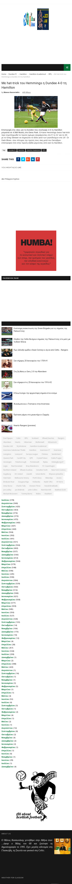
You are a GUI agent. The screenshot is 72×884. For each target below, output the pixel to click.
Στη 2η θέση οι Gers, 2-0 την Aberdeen (30, 372)
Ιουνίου (5, 535)
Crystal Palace (42, 458)
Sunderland (56, 454)
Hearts (17, 442)
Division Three (35, 486)
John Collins (32, 490)
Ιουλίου (5, 500)
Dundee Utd (8, 446)
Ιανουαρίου (7, 519)
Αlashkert (48, 494)
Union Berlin (40, 474)
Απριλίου (6, 529)
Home (3, 74)
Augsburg (7, 474)
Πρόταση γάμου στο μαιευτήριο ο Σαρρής (31, 415)
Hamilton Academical (37, 74)
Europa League (32, 454)
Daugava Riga (23, 482)
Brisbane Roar (8, 482)
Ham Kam (7, 478)
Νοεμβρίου (6, 513)
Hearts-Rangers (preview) (25, 426)
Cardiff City (21, 458)
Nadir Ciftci (48, 482)
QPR (31, 458)
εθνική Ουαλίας (26, 470)
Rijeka (45, 462)
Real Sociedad (16, 466)
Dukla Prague (56, 458)
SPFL (50, 74)
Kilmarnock (52, 442)
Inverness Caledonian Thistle (14, 450)
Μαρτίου (5, 526)
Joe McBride (19, 490)
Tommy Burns (26, 494)
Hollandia (36, 482)
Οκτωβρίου (7, 510)
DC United (19, 474)
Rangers (61, 438)
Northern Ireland (9, 470)
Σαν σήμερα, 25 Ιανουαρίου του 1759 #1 (31, 361)
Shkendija (49, 478)
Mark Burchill (46, 490)
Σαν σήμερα (7, 438)
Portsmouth (34, 462)
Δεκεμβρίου (7, 516)
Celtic (18, 438)
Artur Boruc (7, 486)
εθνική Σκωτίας (48, 438)
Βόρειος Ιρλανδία (56, 474)
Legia (5, 466)
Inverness (57, 450)
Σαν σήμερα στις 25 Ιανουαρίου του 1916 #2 (33, 382)
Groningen (7, 462)
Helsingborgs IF (57, 462)
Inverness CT (45, 450)
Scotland (35, 438)
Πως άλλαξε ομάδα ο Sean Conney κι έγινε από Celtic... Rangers (41, 350)
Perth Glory (37, 478)
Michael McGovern (10, 494)
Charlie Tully (21, 486)
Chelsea (45, 454)
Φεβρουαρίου (8, 522)
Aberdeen (7, 442)
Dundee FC (13, 74)
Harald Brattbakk (51, 486)
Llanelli (29, 474)
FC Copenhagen (48, 466)
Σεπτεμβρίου (8, 506)
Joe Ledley (7, 490)
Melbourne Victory (22, 478)
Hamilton (23, 74)
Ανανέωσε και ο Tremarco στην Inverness (32, 404)
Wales (38, 494)
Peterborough (20, 462)
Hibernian (28, 442)
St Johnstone (21, 446)
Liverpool (18, 454)
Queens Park (8, 458)
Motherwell (40, 442)
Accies (59, 478)
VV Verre (59, 482)
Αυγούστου (7, 503)
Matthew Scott (60, 490)
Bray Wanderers (32, 466)
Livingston (7, 454)
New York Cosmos (58, 470)
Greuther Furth (42, 470)
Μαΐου (4, 532)
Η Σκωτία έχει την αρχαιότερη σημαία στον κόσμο (35, 393)
